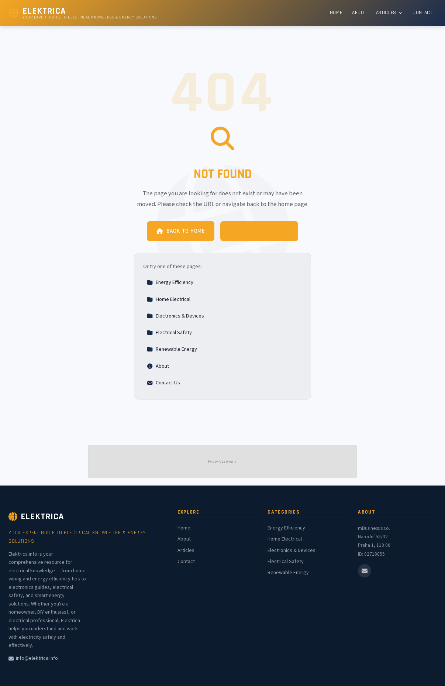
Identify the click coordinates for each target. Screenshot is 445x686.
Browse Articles (259, 231)
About (359, 12)
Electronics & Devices (175, 316)
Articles (389, 12)
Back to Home (180, 231)
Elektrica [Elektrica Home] (36, 516)
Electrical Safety (169, 332)
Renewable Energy (172, 349)
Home (336, 12)
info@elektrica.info (33, 658)
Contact (422, 12)
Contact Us (163, 383)
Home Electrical (168, 299)
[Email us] (364, 570)
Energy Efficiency (170, 282)
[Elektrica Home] (82, 13)
